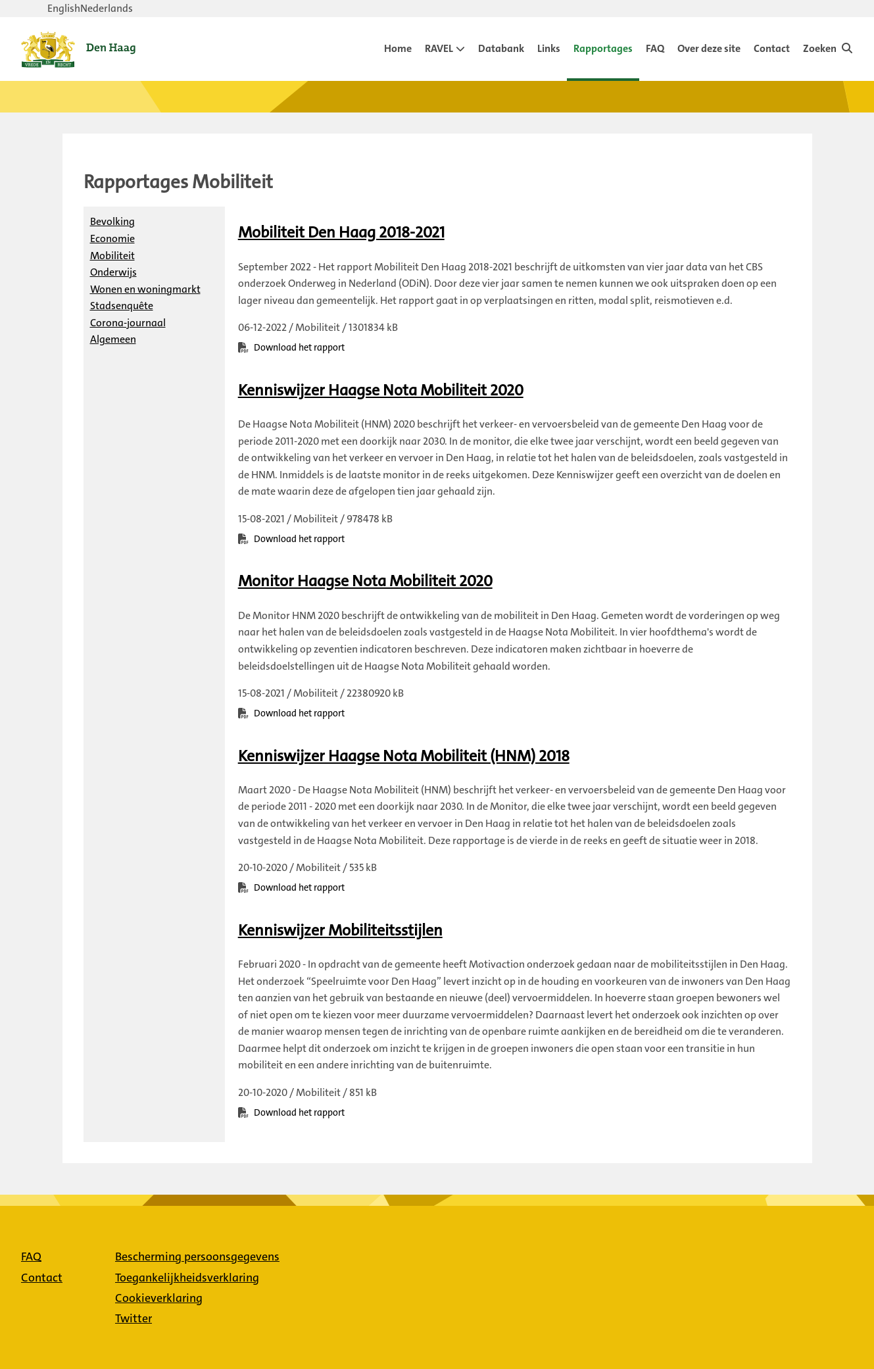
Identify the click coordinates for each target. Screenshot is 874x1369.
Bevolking (112, 221)
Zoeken (820, 48)
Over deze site (708, 48)
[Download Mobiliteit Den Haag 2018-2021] (341, 232)
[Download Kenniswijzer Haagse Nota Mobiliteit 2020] (380, 390)
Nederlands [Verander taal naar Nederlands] (106, 8)
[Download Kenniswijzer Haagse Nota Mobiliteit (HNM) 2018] (404, 755)
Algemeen (113, 339)
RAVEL (439, 48)
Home (398, 48)
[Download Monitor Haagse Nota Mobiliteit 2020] (365, 580)
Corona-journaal (128, 323)
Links (548, 48)
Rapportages (603, 48)
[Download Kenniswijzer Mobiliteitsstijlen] (340, 930)
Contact (772, 48)
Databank (501, 48)
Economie (112, 238)
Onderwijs (113, 272)
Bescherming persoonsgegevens (197, 1256)
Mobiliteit (112, 255)
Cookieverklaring (159, 1298)
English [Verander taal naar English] (63, 8)
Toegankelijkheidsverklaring (187, 1277)
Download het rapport (299, 347)
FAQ (655, 48)
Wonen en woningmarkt (145, 289)
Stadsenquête (121, 305)
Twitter (133, 1318)
